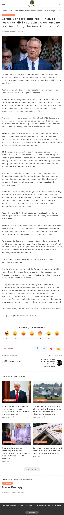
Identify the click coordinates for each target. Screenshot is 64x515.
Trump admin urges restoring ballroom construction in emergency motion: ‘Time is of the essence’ (16, 453)
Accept (32, 512)
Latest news (8, 15)
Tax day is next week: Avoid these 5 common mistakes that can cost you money (47, 450)
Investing (7, 483)
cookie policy (32, 508)
